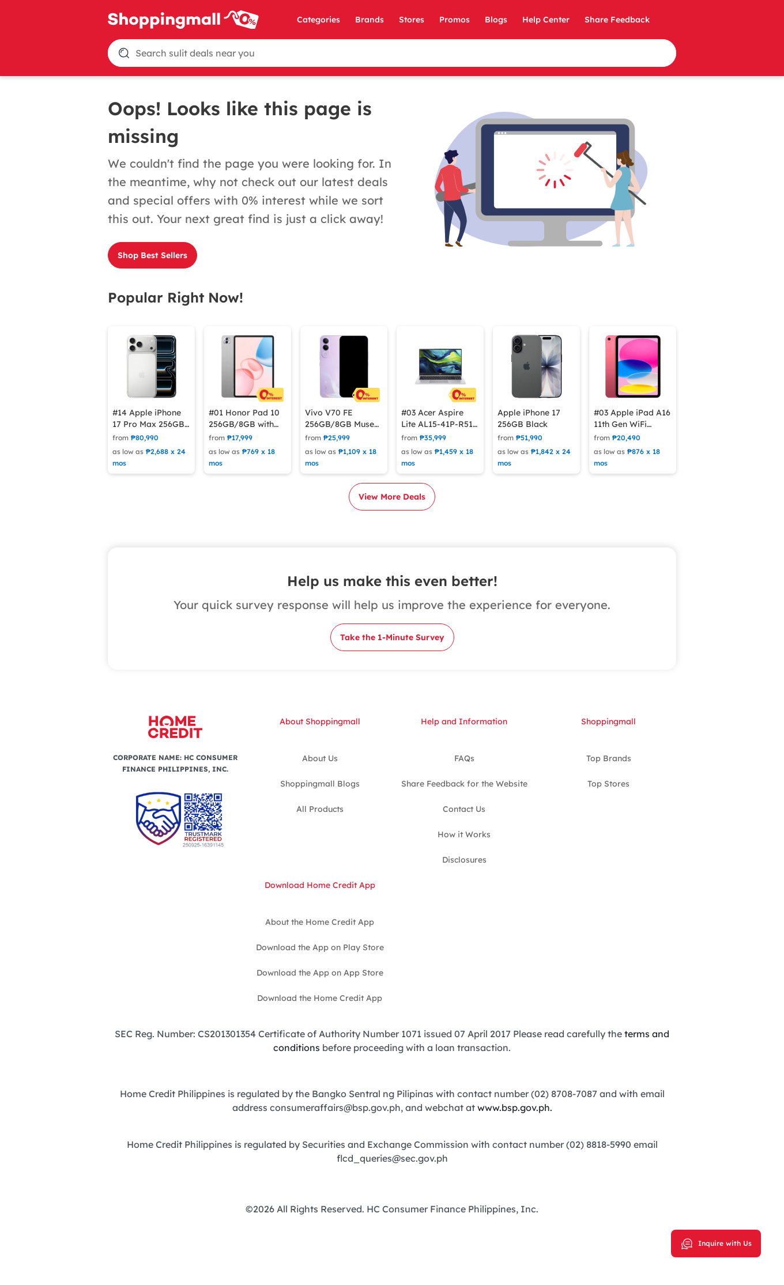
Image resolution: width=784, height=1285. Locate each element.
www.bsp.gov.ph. (514, 1107)
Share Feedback (617, 19)
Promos (454, 19)
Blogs (496, 19)
